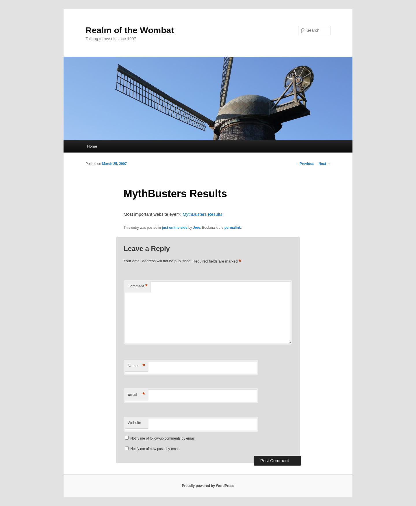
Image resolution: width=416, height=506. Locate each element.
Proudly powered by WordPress (208, 486)
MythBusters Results (202, 214)
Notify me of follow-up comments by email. (162, 438)
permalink (232, 228)
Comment (138, 286)
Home (92, 146)
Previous (304, 164)
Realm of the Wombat (130, 30)
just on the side (174, 228)
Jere (196, 228)
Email (136, 394)
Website (134, 423)
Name (136, 366)
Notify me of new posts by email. (155, 449)
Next (324, 164)
